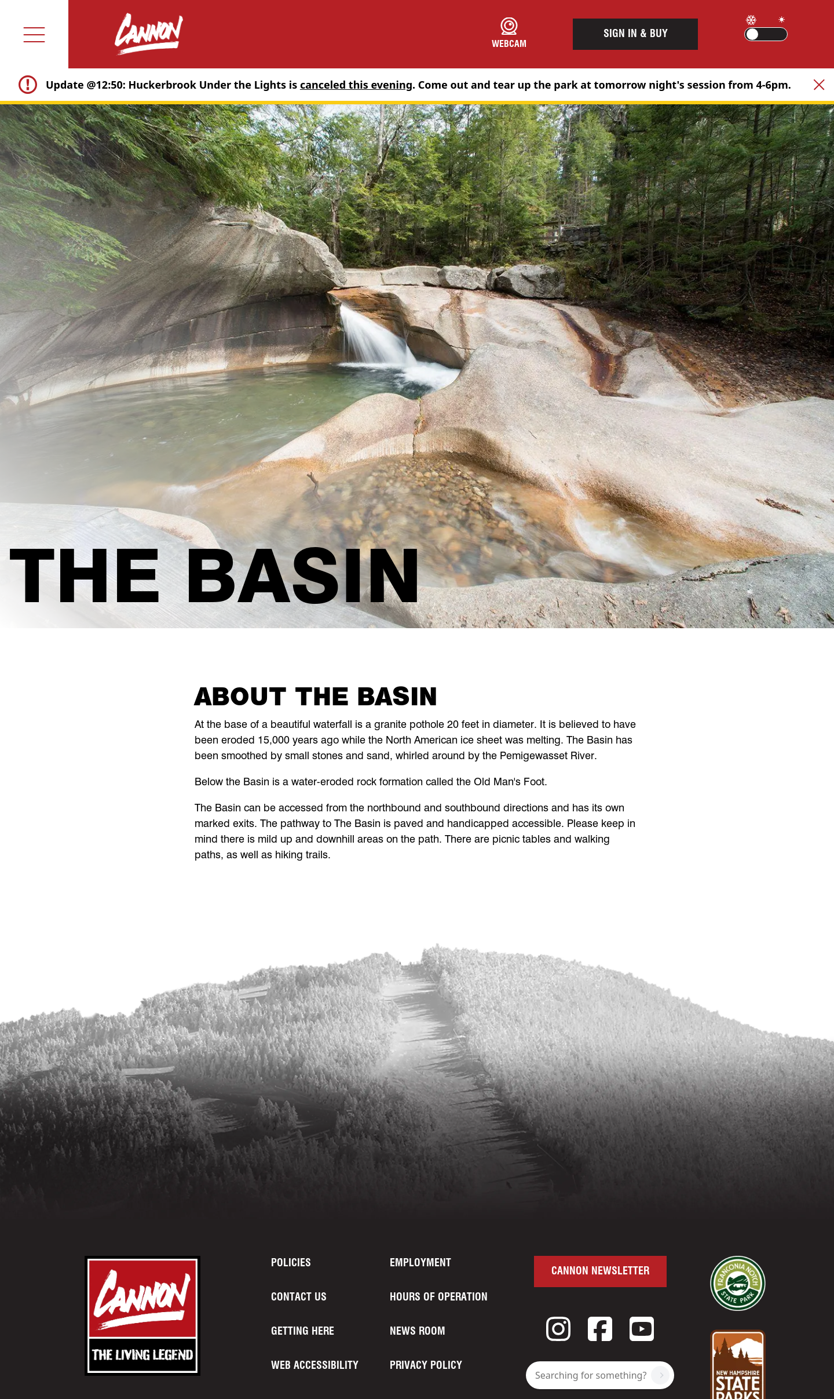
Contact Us (299, 1297)
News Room (417, 1332)
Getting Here (302, 1332)
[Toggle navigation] (34, 34)
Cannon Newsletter (600, 1271)
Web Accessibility (315, 1366)
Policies (291, 1263)
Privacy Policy (426, 1366)
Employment (420, 1263)
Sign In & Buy (635, 34)
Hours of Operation (439, 1297)
